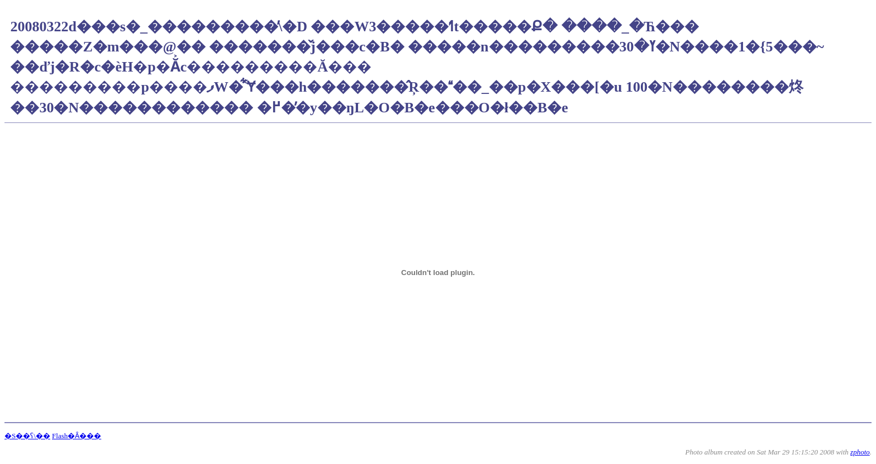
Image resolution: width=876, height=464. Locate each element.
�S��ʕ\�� (27, 436)
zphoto (860, 452)
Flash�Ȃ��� (76, 436)
